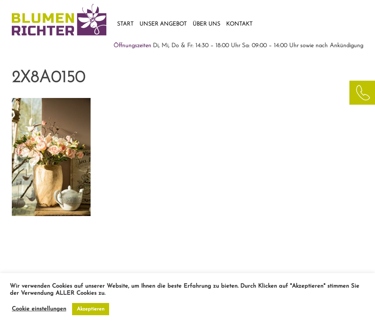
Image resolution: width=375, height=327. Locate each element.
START (125, 24)
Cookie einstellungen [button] (39, 309)
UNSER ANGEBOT (163, 24)
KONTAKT (239, 24)
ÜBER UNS (206, 24)
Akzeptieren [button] (90, 309)
